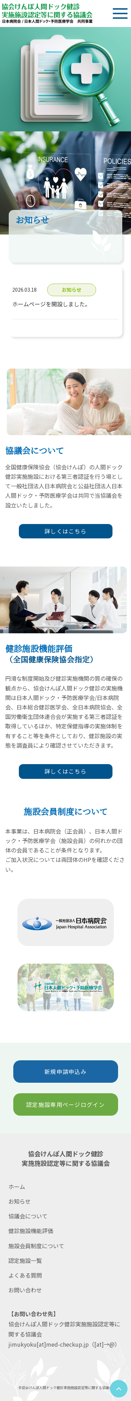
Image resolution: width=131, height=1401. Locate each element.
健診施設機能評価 (30, 1230)
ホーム (16, 1186)
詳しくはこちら (65, 531)
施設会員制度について (36, 1246)
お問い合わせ (25, 1290)
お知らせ (19, 1201)
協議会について (28, 1216)
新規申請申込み (65, 1071)
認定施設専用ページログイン (65, 1104)
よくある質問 (25, 1275)
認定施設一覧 (25, 1260)
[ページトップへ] (119, 1388)
